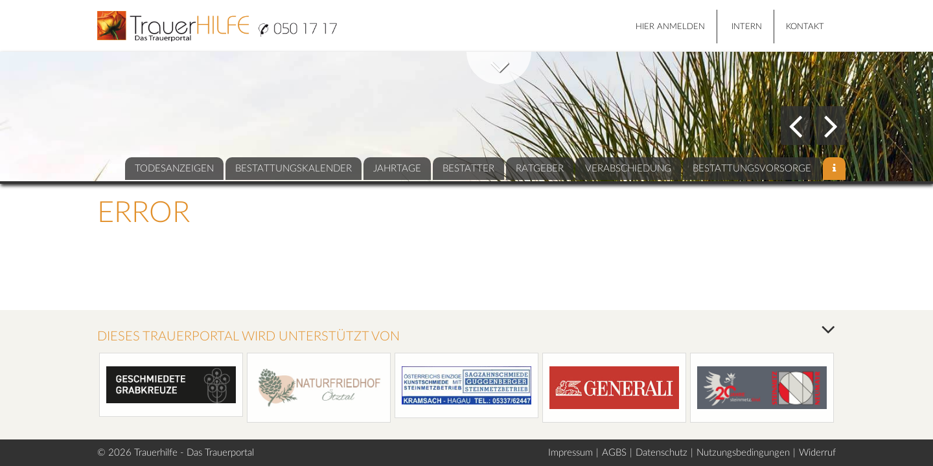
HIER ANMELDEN (670, 27)
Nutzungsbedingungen (743, 453)
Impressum (570, 453)
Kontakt (805, 27)
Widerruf (817, 453)
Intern (746, 27)
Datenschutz (661, 453)
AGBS (614, 453)
